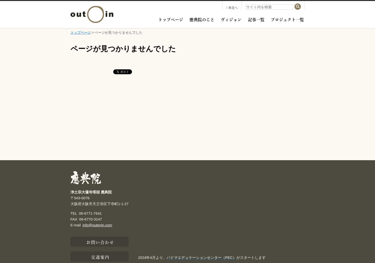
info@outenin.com (97, 225)
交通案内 (100, 256)
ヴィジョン (231, 19)
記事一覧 (256, 19)
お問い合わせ (100, 242)
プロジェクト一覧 (287, 19)
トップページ (170, 19)
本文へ (232, 8)
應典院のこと (202, 19)
